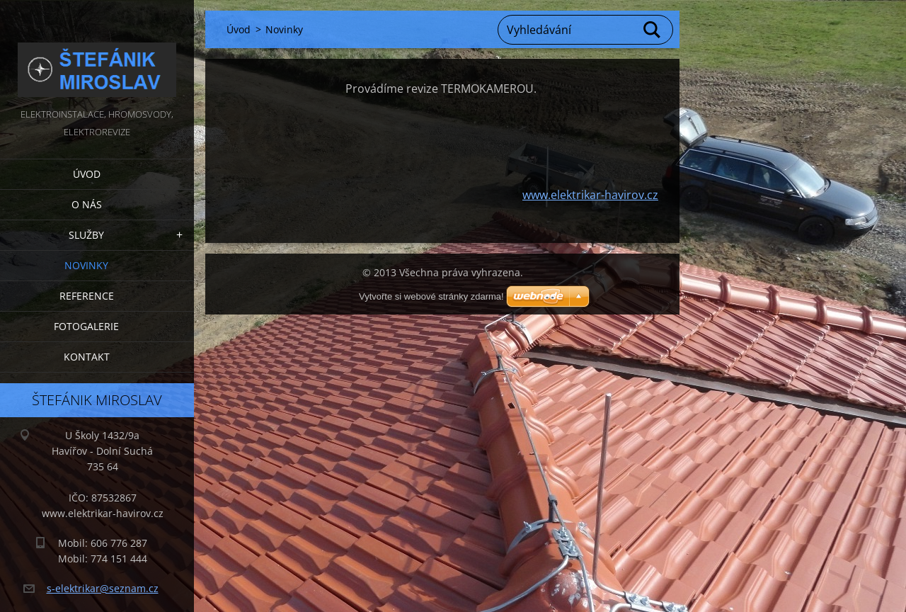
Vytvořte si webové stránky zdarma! (431, 296)
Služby (86, 235)
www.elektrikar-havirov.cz (590, 195)
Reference (86, 295)
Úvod (87, 174)
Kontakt (87, 356)
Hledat (652, 29)
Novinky (86, 265)
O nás (86, 204)
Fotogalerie (86, 326)
